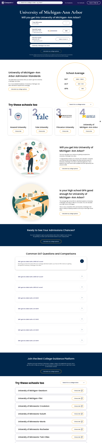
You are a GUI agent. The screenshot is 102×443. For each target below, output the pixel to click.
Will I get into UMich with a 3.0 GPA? (51, 329)
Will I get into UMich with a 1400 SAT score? (51, 261)
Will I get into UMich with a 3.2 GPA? (51, 319)
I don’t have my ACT (37, 41)
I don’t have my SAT (37, 32)
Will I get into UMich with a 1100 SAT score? (51, 287)
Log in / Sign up (93, 3)
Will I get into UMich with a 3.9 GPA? (51, 297)
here (28, 85)
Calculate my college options (51, 51)
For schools (80, 3)
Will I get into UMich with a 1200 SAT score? (51, 276)
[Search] (40, 2)
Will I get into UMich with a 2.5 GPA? (51, 340)
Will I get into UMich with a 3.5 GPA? (51, 308)
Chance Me (18, 131)
